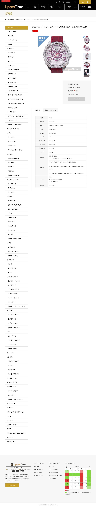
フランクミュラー (12, 276)
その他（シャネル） (14, 175)
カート (85, 2)
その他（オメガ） (13, 255)
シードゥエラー (12, 86)
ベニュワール (12, 226)
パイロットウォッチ (14, 340)
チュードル (10, 353)
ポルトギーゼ (12, 336)
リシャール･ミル (12, 382)
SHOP (75, 7)
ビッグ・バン (12, 145)
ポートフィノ (12, 344)
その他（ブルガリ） (14, 374)
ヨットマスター (12, 78)
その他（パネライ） (14, 327)
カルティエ (10, 196)
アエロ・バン (12, 141)
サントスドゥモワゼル (14, 205)
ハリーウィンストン (13, 179)
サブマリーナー (12, 74)
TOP (28, 7)
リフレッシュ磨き (38, 472)
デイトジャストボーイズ (15, 99)
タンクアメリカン (13, 209)
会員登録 (68, 2)
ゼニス (9, 429)
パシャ (10, 213)
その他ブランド (11, 441)
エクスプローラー (13, 69)
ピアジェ (9, 408)
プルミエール (12, 184)
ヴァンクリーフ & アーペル (15, 412)
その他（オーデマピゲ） (15, 124)
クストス (9, 420)
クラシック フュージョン (15, 150)
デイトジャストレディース (16, 103)
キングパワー (12, 137)
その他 (10, 44)
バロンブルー (12, 222)
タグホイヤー (11, 260)
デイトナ (10, 57)
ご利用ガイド (69, 7)
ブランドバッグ (43, 7)
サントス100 (11, 200)
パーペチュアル (12, 107)
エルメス (10, 36)
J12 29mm (11, 171)
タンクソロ (11, 230)
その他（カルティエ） (14, 238)
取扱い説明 (36, 466)
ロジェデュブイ (11, 386)
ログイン (75, 2)
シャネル (9, 154)
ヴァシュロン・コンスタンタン (16, 433)
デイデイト (11, 61)
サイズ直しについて (38, 475)
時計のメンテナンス (38, 469)
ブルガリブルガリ (13, 361)
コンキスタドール (13, 293)
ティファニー (11, 403)
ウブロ (9, 133)
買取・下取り (52, 7)
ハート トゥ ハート (13, 298)
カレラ (10, 264)
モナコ (10, 272)
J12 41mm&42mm (13, 158)
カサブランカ (12, 285)
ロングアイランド (13, 289)
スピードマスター (13, 251)
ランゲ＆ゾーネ (11, 378)
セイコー (9, 437)
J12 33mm (11, 167)
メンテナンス (60, 7)
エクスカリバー (12, 395)
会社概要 (51, 466)
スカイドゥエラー (13, 82)
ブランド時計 (35, 7)
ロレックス (10, 48)
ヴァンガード (12, 302)
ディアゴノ (11, 365)
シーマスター (12, 247)
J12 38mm (11, 162)
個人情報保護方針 (53, 472)
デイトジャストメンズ (14, 95)
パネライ (9, 310)
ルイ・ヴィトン (12, 40)
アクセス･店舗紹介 (53, 469)
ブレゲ (9, 416)
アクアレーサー (12, 268)
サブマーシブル (12, 323)
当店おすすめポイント (50, 110)
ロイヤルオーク (12, 120)
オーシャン (11, 192)
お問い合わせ (83, 7)
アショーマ (11, 370)
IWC (8, 331)
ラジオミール (12, 319)
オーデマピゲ (11, 112)
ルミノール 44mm (13, 315)
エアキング (11, 52)
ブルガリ (9, 357)
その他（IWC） (13, 348)
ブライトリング (11, 424)
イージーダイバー (13, 391)
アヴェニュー (12, 188)
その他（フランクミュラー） (17, 306)
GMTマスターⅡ (13, 91)
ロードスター (12, 217)
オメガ (9, 243)
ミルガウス (11, 65)
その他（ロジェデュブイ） (16, 399)
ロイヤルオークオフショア (16, 116)
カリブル (10, 234)
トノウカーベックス (14, 281)
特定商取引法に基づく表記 (55, 475)
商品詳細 (37, 110)
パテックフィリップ (13, 129)
